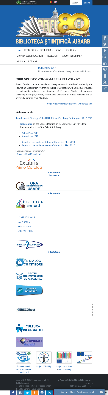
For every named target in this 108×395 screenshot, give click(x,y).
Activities (68, 366)
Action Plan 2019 (30, 133)
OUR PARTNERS (25, 231)
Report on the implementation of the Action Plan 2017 (48, 145)
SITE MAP (32, 61)
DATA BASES (24, 221)
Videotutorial (54, 172)
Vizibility (47, 366)
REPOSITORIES (25, 226)
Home (19, 50)
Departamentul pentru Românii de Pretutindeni (23, 369)
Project (39, 366)
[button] (31, 50)
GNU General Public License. (31, 389)
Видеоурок (54, 175)
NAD (60, 369)
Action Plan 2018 (30, 136)
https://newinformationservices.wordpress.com (69, 103)
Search (87, 2)
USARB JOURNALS (26, 217)
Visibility (67, 369)
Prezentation (26, 123)
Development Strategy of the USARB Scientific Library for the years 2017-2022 (54, 118)
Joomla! (19, 386)
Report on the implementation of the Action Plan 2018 (48, 142)
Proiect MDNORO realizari (29, 154)
